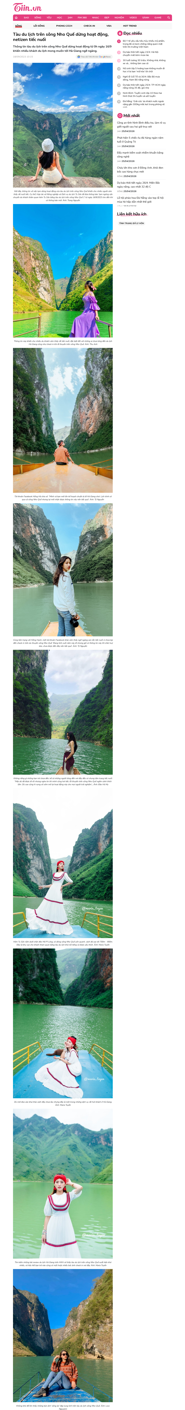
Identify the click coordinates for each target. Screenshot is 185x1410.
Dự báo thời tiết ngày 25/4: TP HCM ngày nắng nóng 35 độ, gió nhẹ (144, 87)
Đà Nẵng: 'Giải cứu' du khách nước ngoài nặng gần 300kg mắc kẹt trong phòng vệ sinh (144, 104)
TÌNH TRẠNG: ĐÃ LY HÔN (131, 223)
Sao (26, 17)
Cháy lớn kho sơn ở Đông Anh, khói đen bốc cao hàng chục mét (140, 169)
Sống (37, 17)
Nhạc (95, 17)
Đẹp (106, 17)
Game (158, 17)
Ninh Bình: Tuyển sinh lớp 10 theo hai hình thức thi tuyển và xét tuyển (142, 95)
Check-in (89, 25)
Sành (145, 17)
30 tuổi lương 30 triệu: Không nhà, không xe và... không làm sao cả (144, 62)
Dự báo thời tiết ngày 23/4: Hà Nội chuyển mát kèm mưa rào (140, 54)
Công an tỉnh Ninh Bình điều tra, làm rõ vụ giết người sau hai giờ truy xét (141, 124)
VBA (109, 25)
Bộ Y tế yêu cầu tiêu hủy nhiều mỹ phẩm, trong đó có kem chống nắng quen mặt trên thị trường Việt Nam (144, 44)
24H (70, 17)
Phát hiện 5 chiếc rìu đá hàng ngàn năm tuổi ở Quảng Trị (140, 139)
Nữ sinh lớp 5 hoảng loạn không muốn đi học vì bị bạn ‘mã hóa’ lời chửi (144, 70)
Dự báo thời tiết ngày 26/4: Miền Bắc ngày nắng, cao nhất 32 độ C (138, 184)
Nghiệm (119, 17)
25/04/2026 (128, 131)
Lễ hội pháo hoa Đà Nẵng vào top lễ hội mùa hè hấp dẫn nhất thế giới (140, 199)
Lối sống (39, 25)
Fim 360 (82, 17)
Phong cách (64, 25)
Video (133, 17)
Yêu (49, 17)
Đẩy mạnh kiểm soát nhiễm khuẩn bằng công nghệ (140, 154)
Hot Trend (130, 25)
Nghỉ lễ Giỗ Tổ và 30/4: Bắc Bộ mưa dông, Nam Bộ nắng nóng (141, 78)
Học (59, 17)
